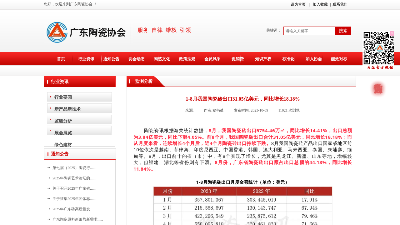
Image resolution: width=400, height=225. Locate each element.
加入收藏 (320, 4)
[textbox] (309, 31)
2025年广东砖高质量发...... (74, 209)
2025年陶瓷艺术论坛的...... (74, 178)
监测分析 (63, 120)
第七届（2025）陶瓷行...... (74, 168)
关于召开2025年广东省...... (74, 188)
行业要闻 (63, 97)
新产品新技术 (67, 109)
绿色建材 (63, 144)
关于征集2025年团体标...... (74, 199)
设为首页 (298, 4)
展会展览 (63, 132)
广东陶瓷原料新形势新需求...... (77, 219)
